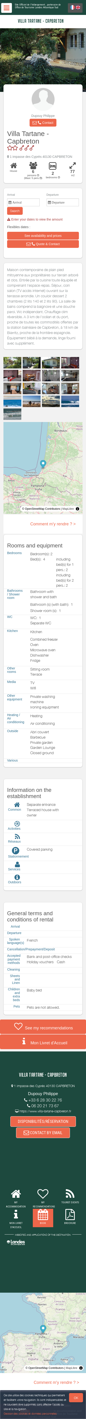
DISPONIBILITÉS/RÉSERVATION (43, 1121)
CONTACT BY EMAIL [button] (43, 1132)
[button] (43, 123)
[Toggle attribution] (77, 509)
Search (15, 211)
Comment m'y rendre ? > (53, 524)
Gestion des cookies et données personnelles (30, 1413)
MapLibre (68, 508)
